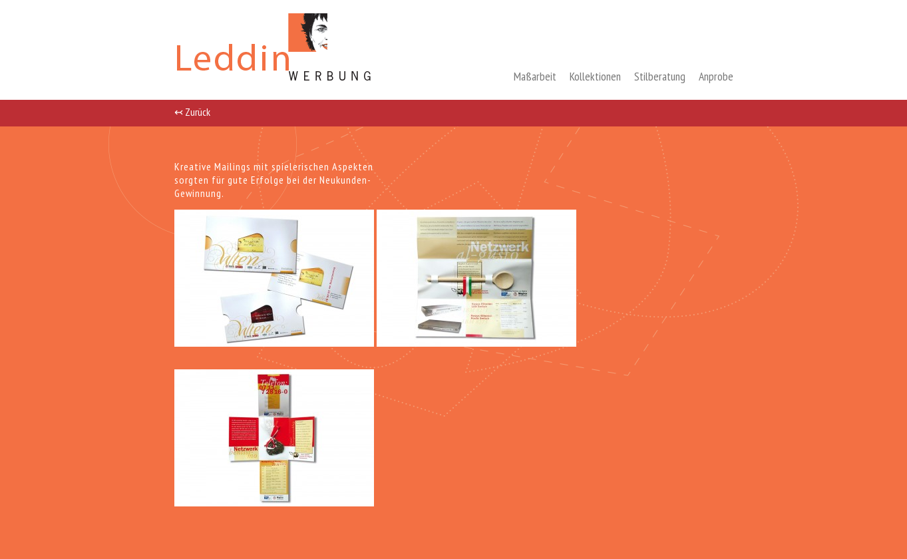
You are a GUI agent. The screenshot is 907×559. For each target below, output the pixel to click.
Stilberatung (659, 76)
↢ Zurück (192, 111)
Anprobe (716, 76)
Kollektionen (595, 76)
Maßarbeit (535, 76)
